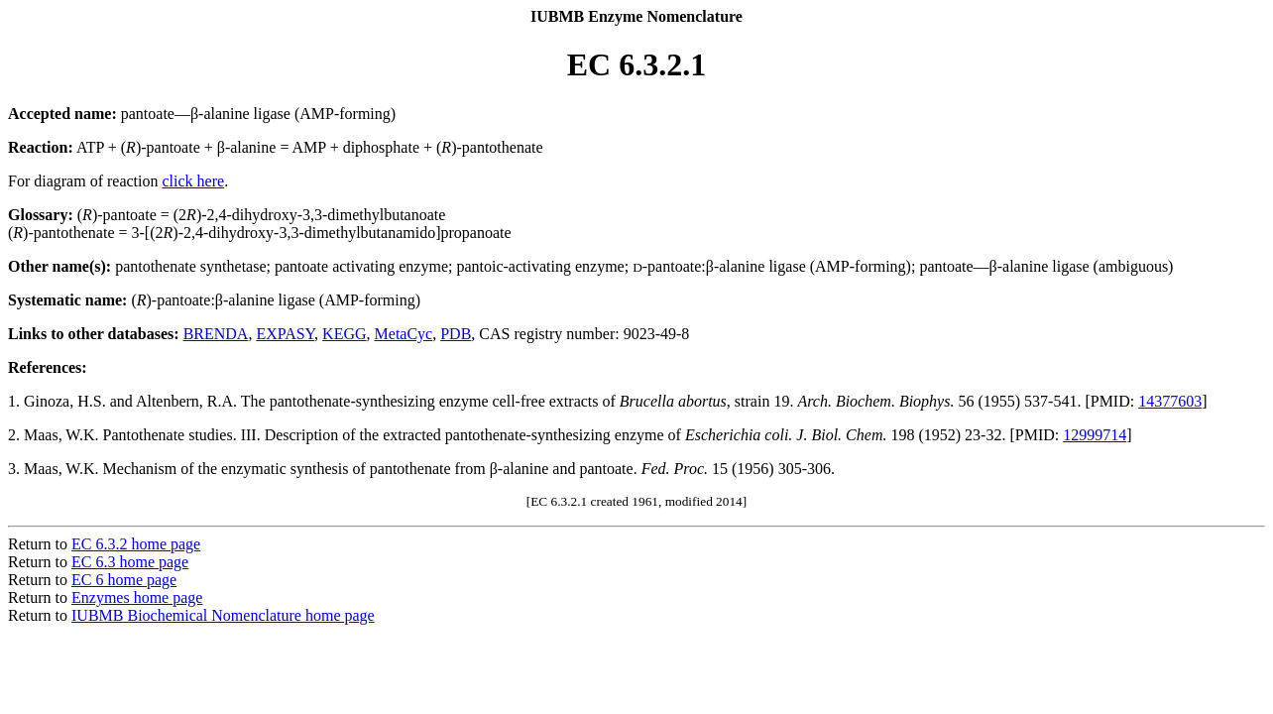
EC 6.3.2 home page (135, 544)
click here (194, 181)
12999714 (1094, 434)
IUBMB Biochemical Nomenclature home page (223, 615)
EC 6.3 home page (129, 561)
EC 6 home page (123, 579)
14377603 (1170, 401)
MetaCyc (404, 333)
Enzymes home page (136, 597)
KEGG (344, 333)
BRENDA (216, 333)
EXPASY (285, 333)
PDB (455, 333)
